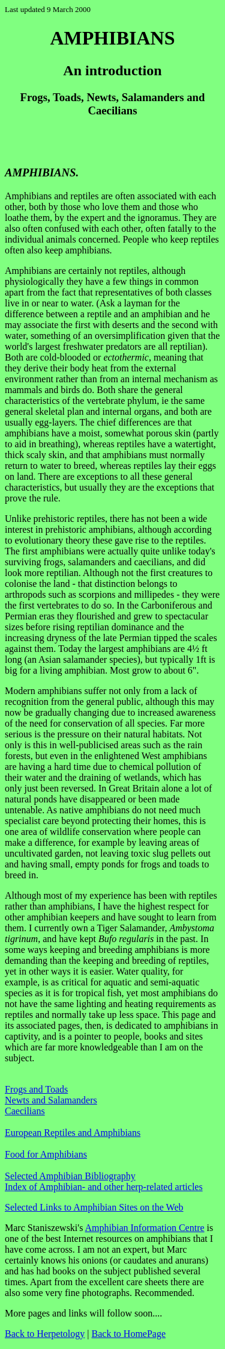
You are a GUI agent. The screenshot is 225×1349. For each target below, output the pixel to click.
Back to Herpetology (45, 1334)
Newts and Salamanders (51, 1100)
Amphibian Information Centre (145, 1228)
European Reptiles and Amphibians (72, 1132)
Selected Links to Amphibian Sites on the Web (94, 1207)
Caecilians (25, 1111)
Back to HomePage (129, 1334)
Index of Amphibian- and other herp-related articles (104, 1187)
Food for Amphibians (46, 1154)
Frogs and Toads (36, 1089)
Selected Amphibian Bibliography (70, 1176)
